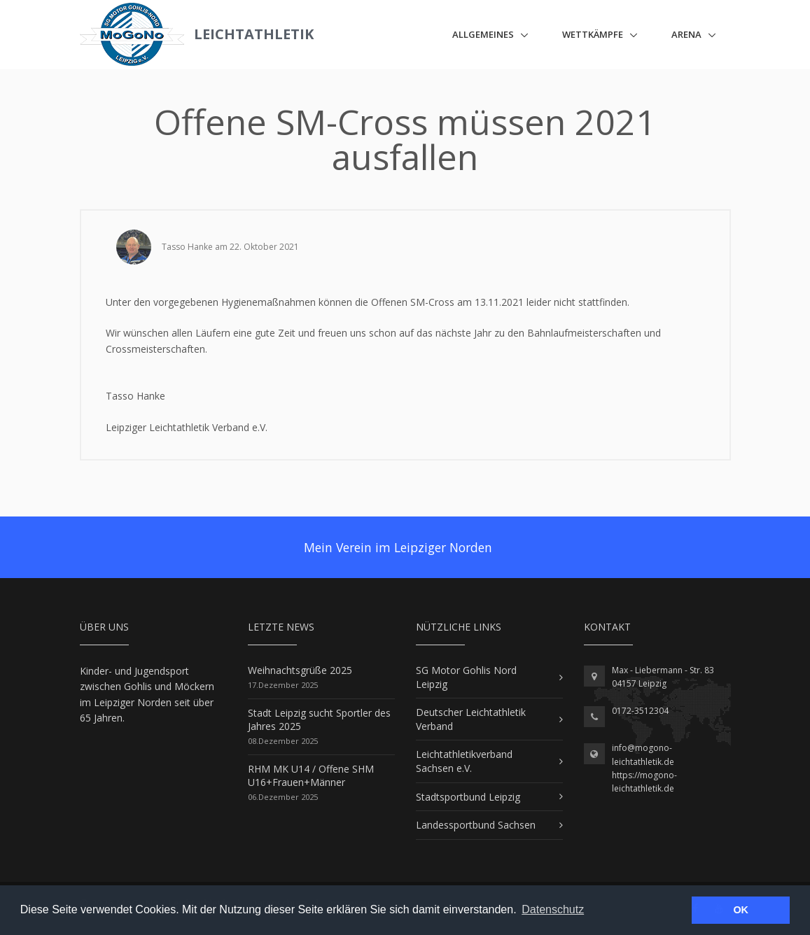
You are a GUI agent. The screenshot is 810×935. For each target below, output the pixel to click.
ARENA (686, 34)
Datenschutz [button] (553, 909)
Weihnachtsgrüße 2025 (300, 670)
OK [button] (740, 909)
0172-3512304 (640, 711)
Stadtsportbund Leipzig (468, 796)
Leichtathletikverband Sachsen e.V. (464, 761)
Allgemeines (483, 34)
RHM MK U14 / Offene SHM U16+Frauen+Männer (311, 775)
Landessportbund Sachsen (476, 824)
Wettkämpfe (592, 34)
